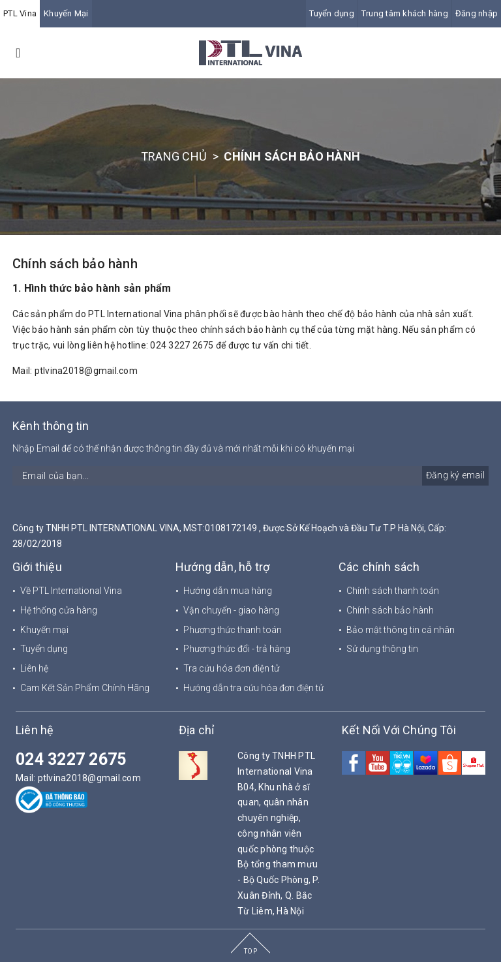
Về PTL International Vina (71, 590)
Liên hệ (34, 668)
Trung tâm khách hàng (404, 13)
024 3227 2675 (71, 759)
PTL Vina (20, 13)
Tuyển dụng (331, 13)
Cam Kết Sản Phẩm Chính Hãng (84, 688)
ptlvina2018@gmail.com (86, 370)
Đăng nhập (476, 13)
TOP (250, 951)
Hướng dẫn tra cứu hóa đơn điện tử (253, 688)
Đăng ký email (455, 475)
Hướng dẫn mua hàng (227, 590)
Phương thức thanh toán (232, 630)
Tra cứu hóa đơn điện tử (231, 668)
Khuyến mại (44, 630)
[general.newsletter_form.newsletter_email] (250, 476)
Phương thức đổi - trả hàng (236, 649)
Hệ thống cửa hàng (58, 610)
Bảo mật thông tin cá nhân (400, 630)
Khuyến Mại (66, 13)
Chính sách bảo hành (75, 264)
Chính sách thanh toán (392, 590)
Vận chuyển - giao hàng (231, 610)
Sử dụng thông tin (382, 649)
